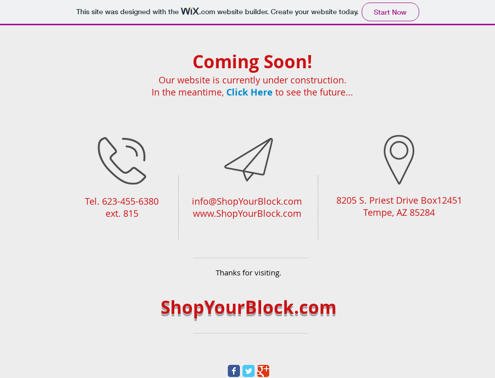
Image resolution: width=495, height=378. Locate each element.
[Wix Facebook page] (234, 371)
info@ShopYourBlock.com (247, 201)
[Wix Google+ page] (263, 371)
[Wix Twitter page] (248, 371)
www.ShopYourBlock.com (247, 213)
